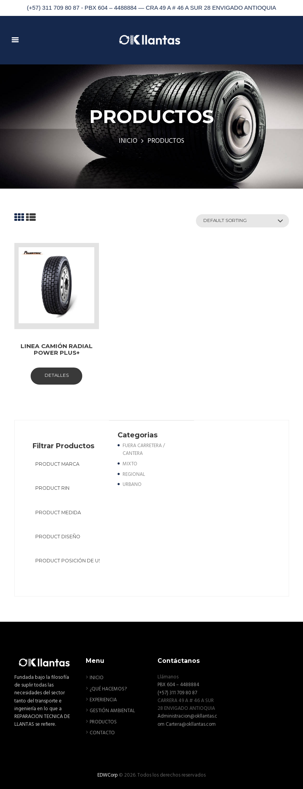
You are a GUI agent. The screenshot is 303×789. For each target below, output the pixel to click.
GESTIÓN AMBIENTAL (113, 710)
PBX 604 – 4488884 (180, 684)
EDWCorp (107, 774)
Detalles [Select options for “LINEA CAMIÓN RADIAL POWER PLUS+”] (56, 376)
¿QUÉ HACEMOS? (108, 688)
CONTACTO (103, 732)
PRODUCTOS (104, 721)
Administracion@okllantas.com (186, 720)
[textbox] (68, 465)
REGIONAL (134, 475)
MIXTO (130, 464)
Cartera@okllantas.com (183, 731)
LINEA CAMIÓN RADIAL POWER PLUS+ (56, 350)
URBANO (132, 485)
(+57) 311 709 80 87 (178, 692)
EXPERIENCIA (103, 699)
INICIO (127, 142)
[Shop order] (239, 221)
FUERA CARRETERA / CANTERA (144, 450)
